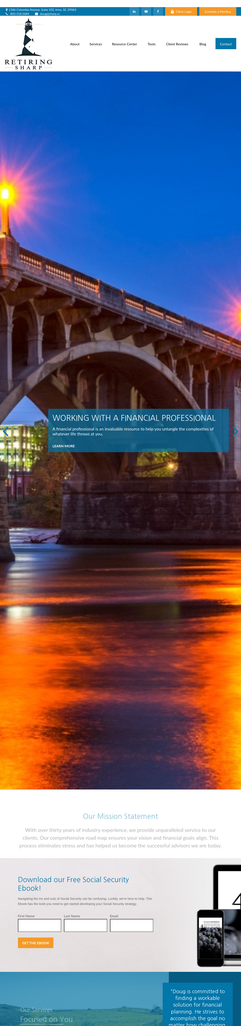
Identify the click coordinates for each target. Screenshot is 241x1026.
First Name (26, 909)
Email (114, 909)
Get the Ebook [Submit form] (35, 936)
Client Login (181, 4)
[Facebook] (158, 4)
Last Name (72, 909)
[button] (75, 36)
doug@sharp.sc (47, 6)
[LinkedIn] (134, 4)
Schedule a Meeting (218, 4)
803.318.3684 (17, 6)
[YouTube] (146, 4)
